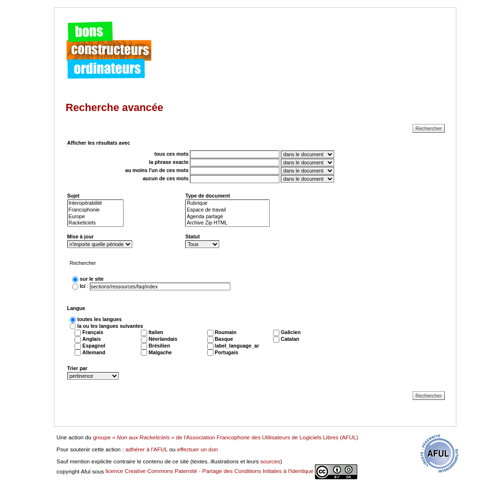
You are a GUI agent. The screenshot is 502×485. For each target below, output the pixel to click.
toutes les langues (99, 319)
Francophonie (95, 210)
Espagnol (93, 345)
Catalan (290, 339)
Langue (76, 308)
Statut (192, 236)
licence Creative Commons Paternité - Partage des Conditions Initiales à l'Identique (231, 471)
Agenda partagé (227, 216)
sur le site (91, 279)
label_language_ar (236, 345)
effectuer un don (197, 449)
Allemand (93, 352)
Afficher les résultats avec (98, 143)
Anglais (91, 339)
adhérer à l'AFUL (147, 449)
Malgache (160, 352)
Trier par (77, 368)
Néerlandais (163, 339)
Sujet (73, 196)
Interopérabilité (95, 203)
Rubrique (227, 203)
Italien (156, 332)
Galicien (291, 332)
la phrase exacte (168, 162)
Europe (95, 216)
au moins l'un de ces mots (156, 171)
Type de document (207, 196)
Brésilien (159, 345)
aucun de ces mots (165, 179)
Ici (83, 286)
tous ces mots (171, 154)
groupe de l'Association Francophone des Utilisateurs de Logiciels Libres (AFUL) (225, 437)
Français (92, 332)
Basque (223, 339)
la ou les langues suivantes (110, 326)
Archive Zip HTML (227, 223)
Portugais (226, 352)
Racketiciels (95, 223)
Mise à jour (80, 236)
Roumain (225, 332)
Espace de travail (227, 210)
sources (270, 461)
